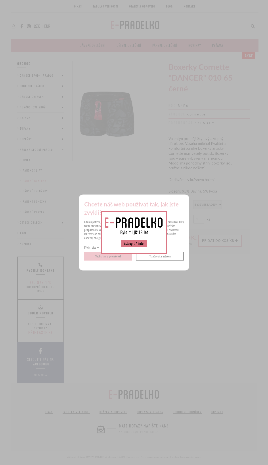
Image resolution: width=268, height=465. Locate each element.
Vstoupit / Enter (134, 243)
